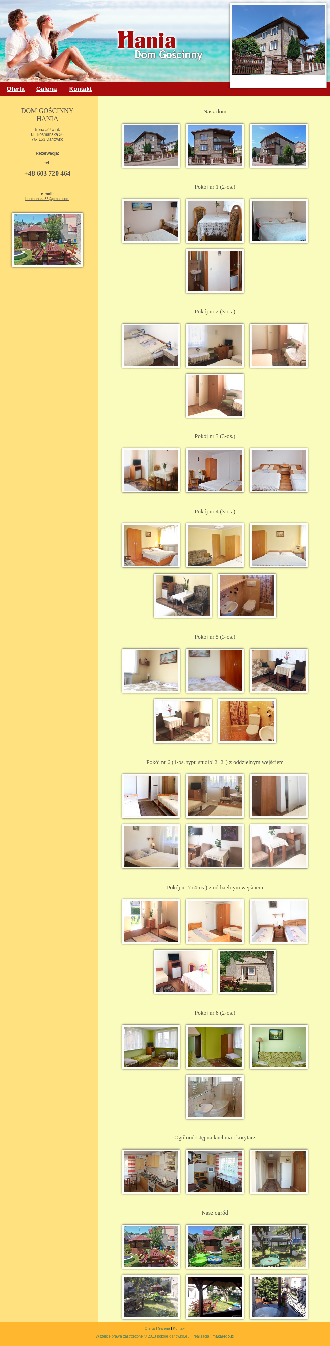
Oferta (150, 1328)
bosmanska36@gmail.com (47, 198)
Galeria (164, 1328)
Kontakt (179, 1328)
